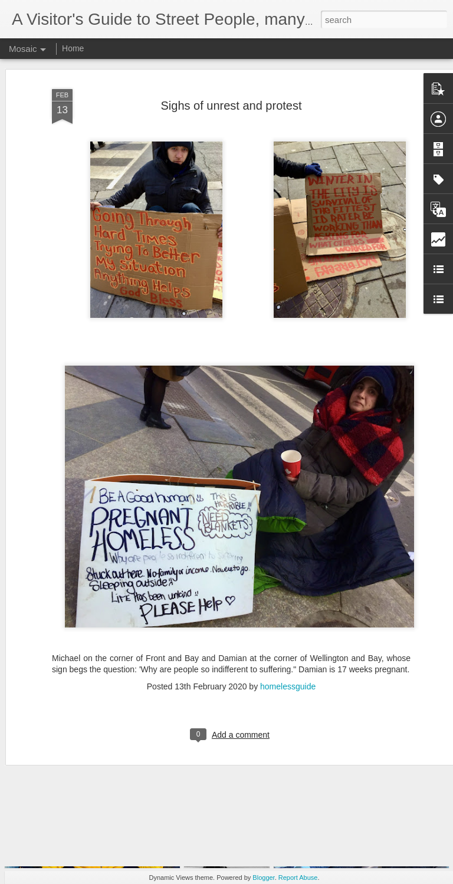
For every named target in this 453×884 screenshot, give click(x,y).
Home (73, 48)
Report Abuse (298, 877)
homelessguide (288, 644)
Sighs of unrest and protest (230, 63)
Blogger (263, 877)
